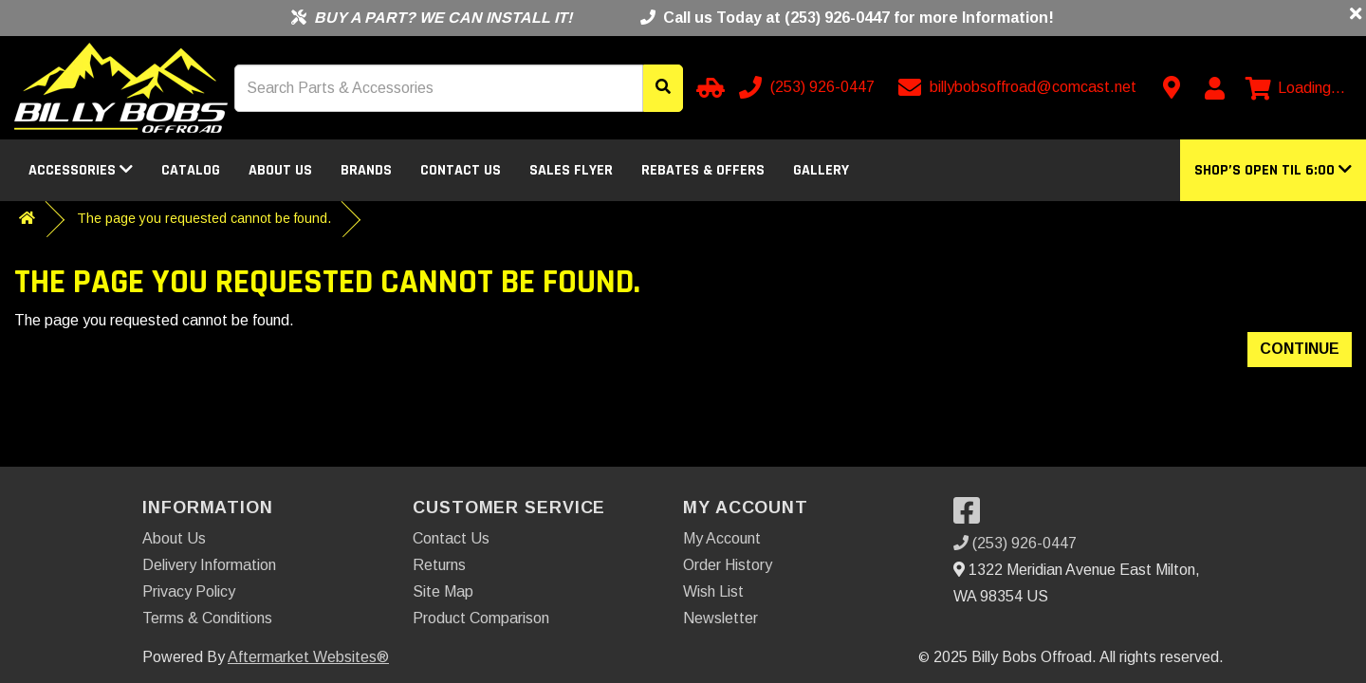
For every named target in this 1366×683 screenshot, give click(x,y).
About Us (280, 170)
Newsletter (720, 618)
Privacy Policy (188, 591)
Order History (727, 565)
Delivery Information (209, 565)
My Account (722, 538)
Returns (439, 565)
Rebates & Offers (703, 170)
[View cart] (1295, 88)
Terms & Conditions (207, 618)
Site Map (443, 591)
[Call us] (808, 87)
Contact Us (460, 170)
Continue (1299, 349)
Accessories (80, 170)
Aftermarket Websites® (308, 657)
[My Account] (1214, 88)
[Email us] (1019, 87)
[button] (1273, 170)
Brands (366, 170)
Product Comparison (481, 618)
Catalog (190, 170)
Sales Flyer (571, 170)
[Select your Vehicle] (707, 87)
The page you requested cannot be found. (204, 218)
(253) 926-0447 (1015, 543)
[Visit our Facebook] (971, 516)
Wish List (713, 591)
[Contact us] (1171, 87)
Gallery (821, 170)
